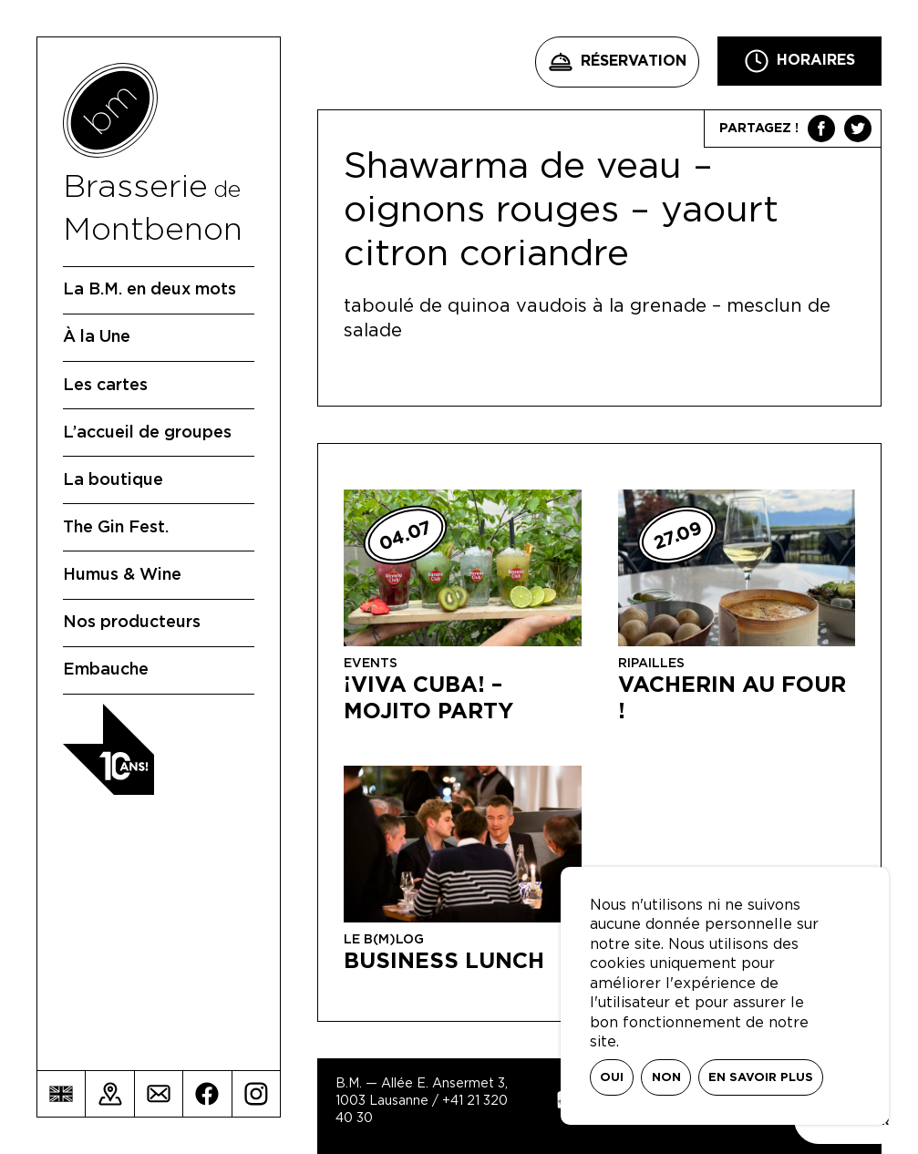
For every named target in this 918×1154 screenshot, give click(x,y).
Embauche (106, 670)
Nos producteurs (132, 622)
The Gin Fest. (116, 528)
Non (666, 1078)
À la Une (96, 337)
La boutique (113, 480)
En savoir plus (760, 1078)
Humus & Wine (122, 575)
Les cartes (105, 385)
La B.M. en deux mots (149, 290)
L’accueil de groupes (147, 433)
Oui (612, 1078)
